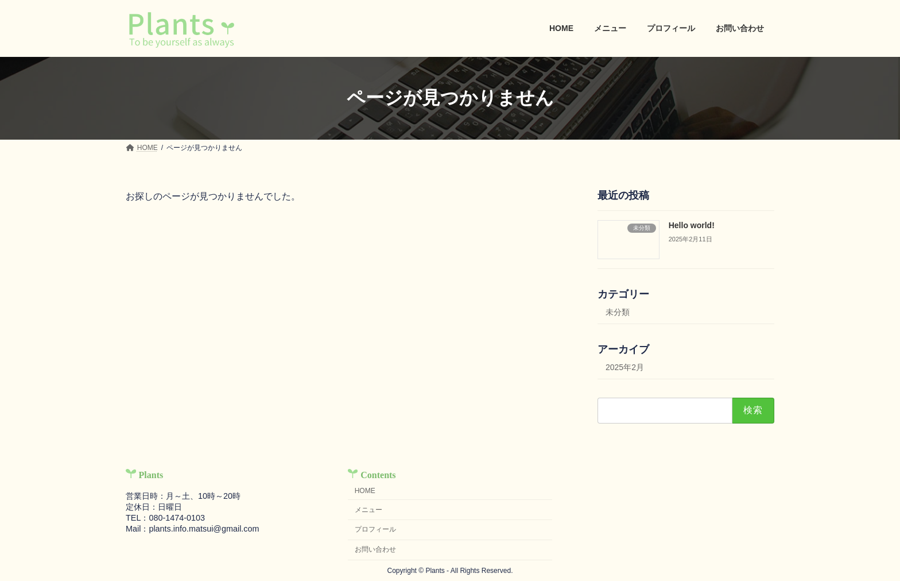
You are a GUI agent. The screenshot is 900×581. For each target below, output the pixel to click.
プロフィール (375, 529)
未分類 (618, 312)
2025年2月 (625, 367)
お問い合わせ (375, 549)
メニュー (368, 510)
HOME (365, 491)
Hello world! (692, 225)
